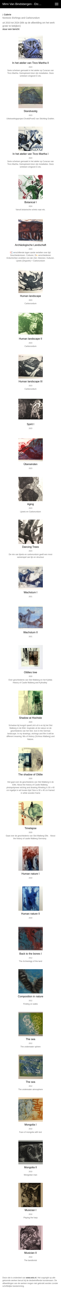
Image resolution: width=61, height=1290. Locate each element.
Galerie (6, 14)
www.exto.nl (31, 1278)
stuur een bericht (10, 29)
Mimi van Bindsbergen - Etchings (23, 4)
